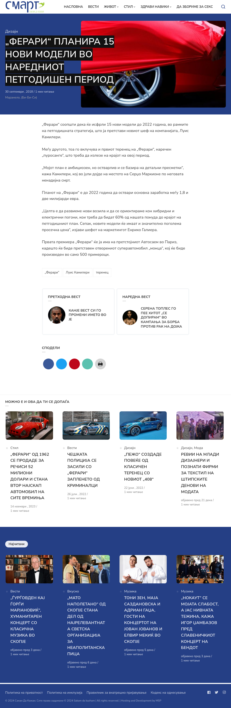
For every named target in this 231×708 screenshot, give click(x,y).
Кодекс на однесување (168, 692)
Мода (198, 449)
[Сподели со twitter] (61, 364)
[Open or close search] (223, 6)
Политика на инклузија (64, 692)
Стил (14, 449)
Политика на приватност (24, 692)
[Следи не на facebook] (209, 692)
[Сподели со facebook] (48, 364)
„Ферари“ (52, 272)
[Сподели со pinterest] (74, 364)
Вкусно (73, 593)
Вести (72, 449)
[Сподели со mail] (87, 364)
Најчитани (16, 544)
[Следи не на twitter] (216, 692)
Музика (130, 593)
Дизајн (11, 31)
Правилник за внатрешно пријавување (116, 692)
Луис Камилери (77, 272)
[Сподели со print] (100, 364)
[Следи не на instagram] (223, 692)
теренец (102, 272)
